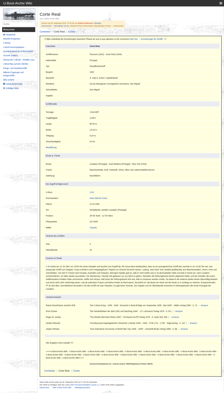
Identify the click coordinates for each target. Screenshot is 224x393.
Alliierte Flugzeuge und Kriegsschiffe (13, 74)
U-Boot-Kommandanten (13, 47)
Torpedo (93, 227)
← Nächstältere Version (60, 26)
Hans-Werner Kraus (98, 198)
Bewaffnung (51, 147)
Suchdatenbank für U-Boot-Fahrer (18, 51)
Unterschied (46, 26)
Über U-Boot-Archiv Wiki (62, 388)
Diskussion (89, 23)
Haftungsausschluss (82, 388)
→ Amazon (203, 305)
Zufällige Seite (12, 88)
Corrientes (45, 31)
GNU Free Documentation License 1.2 (84, 385)
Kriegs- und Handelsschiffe (15, 68)
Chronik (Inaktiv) (10, 55)
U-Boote (6, 43)
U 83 (92, 192)
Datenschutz (44, 388)
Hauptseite (10, 34)
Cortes (71, 31)
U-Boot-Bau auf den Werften (15, 64)
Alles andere (8, 80)
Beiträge (98, 23)
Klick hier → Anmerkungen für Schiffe (146, 39)
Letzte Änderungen (14, 84)
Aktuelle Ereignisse (11, 39)
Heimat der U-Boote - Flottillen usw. (19, 60)
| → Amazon (177, 311)
